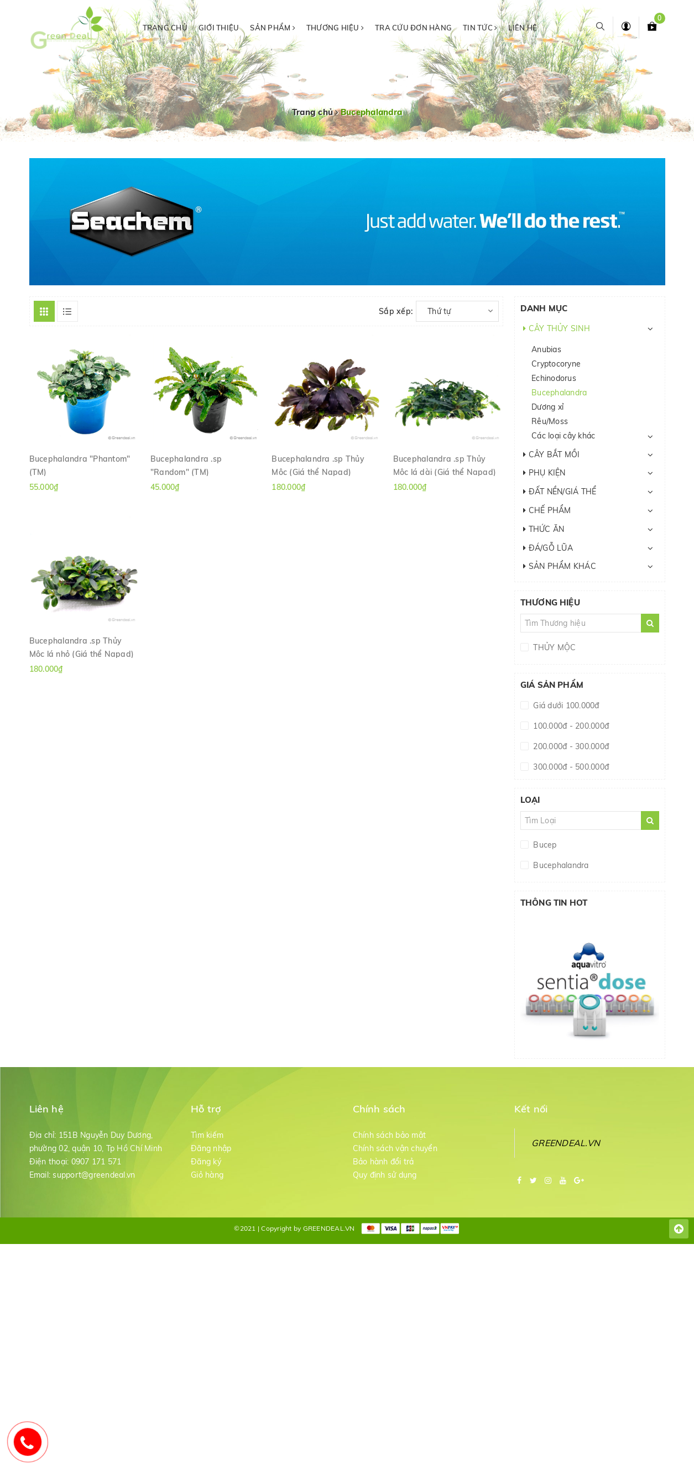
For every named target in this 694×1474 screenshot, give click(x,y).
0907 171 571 (96, 1162)
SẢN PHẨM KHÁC (559, 566)
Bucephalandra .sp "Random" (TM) (186, 465)
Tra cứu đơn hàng (413, 27)
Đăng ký (206, 1162)
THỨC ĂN (543, 529)
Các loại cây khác (563, 436)
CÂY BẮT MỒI (551, 454)
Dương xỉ (547, 407)
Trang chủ (165, 27)
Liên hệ (522, 27)
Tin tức (480, 27)
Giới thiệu (219, 27)
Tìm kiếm (207, 1135)
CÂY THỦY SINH (556, 328)
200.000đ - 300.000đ (570, 746)
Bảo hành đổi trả (383, 1162)
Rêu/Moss (549, 421)
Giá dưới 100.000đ (565, 705)
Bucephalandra (559, 393)
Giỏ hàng (207, 1175)
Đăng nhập (211, 1148)
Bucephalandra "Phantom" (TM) (80, 465)
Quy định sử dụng (385, 1175)
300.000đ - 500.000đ (570, 767)
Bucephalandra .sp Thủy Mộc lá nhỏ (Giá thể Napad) (81, 647)
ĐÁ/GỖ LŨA (548, 547)
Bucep (544, 845)
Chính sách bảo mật (389, 1135)
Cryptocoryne (556, 364)
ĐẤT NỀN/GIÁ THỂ (559, 491)
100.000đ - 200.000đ (570, 726)
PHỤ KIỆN (544, 472)
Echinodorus (553, 378)
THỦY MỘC (553, 647)
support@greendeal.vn (94, 1175)
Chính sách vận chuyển (395, 1148)
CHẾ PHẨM (547, 510)
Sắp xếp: (396, 311)
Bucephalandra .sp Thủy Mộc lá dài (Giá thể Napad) (445, 465)
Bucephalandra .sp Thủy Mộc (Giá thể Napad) (318, 465)
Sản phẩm (272, 27)
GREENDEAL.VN (565, 1142)
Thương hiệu (335, 27)
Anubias (546, 349)
